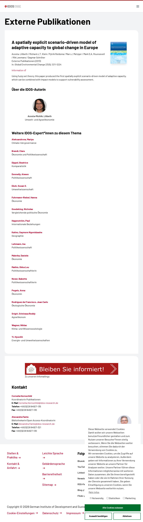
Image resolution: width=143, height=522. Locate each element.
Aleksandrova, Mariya (23, 139)
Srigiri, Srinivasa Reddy (23, 313)
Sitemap (49, 484)
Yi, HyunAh (17, 336)
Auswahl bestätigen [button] (98, 516)
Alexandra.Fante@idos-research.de (36, 423)
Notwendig (96, 498)
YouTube (83, 466)
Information (19, 70)
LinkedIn (83, 472)
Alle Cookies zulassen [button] (112, 507)
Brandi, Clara (18, 151)
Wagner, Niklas (19, 325)
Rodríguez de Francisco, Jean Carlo (30, 302)
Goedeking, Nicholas (22, 209)
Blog (81, 490)
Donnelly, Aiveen (20, 174)
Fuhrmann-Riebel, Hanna (24, 197)
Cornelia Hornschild (22, 396)
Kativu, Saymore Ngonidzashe (27, 232)
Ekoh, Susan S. (19, 185)
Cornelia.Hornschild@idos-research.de (38, 402)
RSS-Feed (83, 484)
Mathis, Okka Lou (20, 267)
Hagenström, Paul (21, 220)
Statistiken (113, 498)
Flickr (81, 495)
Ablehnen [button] (127, 516)
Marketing (129, 498)
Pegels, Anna (18, 290)
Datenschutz (52, 513)
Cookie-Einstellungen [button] (22, 513)
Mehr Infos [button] (94, 492)
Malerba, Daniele (20, 255)
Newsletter (83, 478)
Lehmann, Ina (18, 243)
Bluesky (83, 461)
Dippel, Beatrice (20, 162)
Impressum (75, 513)
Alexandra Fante (20, 416)
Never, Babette (19, 278)
